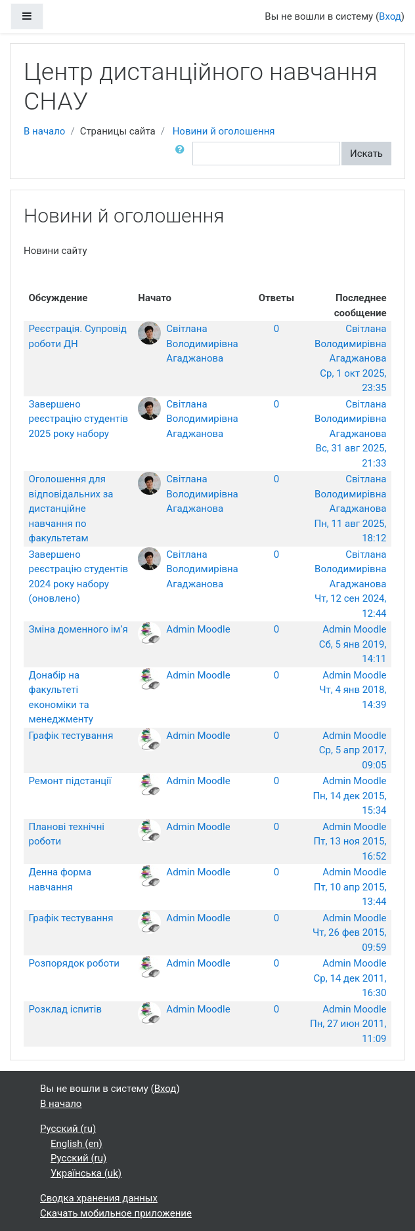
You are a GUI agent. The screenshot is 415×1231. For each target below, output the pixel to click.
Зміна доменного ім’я (78, 629)
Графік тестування (71, 735)
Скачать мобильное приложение (116, 1213)
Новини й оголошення (224, 131)
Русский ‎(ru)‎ (68, 1129)
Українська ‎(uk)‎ (86, 1173)
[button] (182, 154)
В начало (44, 131)
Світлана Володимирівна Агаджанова (202, 343)
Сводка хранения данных (99, 1198)
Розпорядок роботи (74, 963)
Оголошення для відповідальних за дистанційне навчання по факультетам (71, 508)
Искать (366, 153)
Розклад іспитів (65, 1009)
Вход (390, 16)
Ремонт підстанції (70, 781)
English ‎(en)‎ (76, 1144)
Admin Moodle (198, 629)
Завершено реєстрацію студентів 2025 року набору (79, 419)
